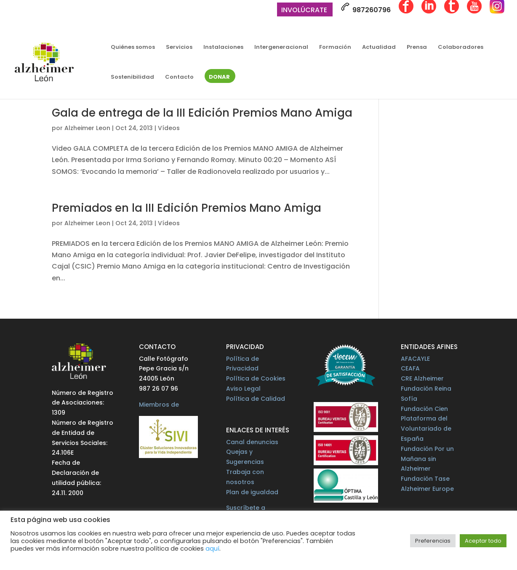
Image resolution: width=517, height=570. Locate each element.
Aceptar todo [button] (483, 541)
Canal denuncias (252, 442)
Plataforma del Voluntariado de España (426, 428)
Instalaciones (223, 47)
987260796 (366, 8)
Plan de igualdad (252, 492)
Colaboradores (460, 47)
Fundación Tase (425, 478)
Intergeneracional (281, 47)
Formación (335, 47)
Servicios (179, 47)
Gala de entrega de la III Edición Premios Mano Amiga (202, 112)
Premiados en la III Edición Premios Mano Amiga (186, 208)
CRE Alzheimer (422, 378)
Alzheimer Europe (427, 489)
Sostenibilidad (132, 77)
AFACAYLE (415, 358)
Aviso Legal (243, 388)
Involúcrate (304, 11)
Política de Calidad (255, 398)
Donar (219, 77)
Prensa (417, 47)
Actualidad (379, 47)
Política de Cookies (255, 378)
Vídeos (169, 128)
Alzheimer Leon (87, 128)
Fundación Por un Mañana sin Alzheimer (427, 459)
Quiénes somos (133, 47)
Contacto (179, 77)
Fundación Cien (424, 409)
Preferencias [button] (432, 541)
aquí (212, 548)
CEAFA (410, 368)
